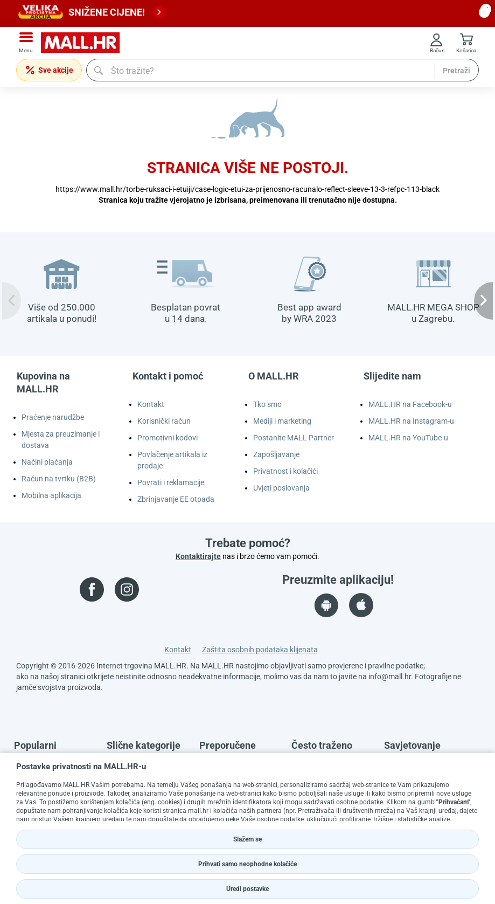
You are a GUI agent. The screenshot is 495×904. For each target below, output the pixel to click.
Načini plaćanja (47, 462)
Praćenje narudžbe (53, 417)
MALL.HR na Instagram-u (411, 421)
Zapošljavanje (276, 454)
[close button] (484, 12)
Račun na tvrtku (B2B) (59, 478)
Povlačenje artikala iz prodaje (172, 460)
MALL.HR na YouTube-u (408, 437)
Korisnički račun (164, 421)
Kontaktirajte (198, 556)
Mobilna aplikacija (51, 495)
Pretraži (456, 70)
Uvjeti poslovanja (281, 488)
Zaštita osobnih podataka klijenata (260, 649)
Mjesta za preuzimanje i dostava (61, 440)
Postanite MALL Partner (293, 437)
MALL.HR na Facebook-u (410, 404)
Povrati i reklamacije (170, 482)
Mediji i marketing (282, 421)
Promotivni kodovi (167, 437)
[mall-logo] (84, 42)
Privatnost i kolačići (285, 471)
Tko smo (267, 404)
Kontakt (150, 404)
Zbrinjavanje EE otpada (175, 499)
